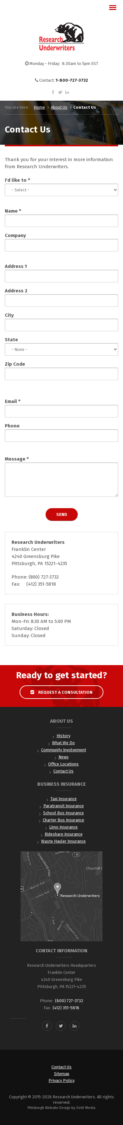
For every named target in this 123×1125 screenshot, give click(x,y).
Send (61, 514)
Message (17, 459)
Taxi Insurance (63, 798)
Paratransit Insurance (63, 805)
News (63, 757)
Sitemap (61, 1073)
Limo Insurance (63, 827)
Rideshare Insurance (64, 834)
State (11, 340)
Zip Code (15, 364)
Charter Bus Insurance (63, 820)
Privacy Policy (61, 1080)
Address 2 (16, 291)
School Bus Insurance (63, 812)
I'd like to (17, 180)
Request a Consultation (61, 692)
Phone (12, 426)
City (9, 315)
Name (13, 211)
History (63, 735)
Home (39, 107)
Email (13, 401)
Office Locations (63, 764)
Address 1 (16, 266)
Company (15, 235)
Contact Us (63, 771)
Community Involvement (63, 749)
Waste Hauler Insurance (63, 841)
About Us (59, 107)
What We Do (63, 742)
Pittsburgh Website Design (49, 1108)
